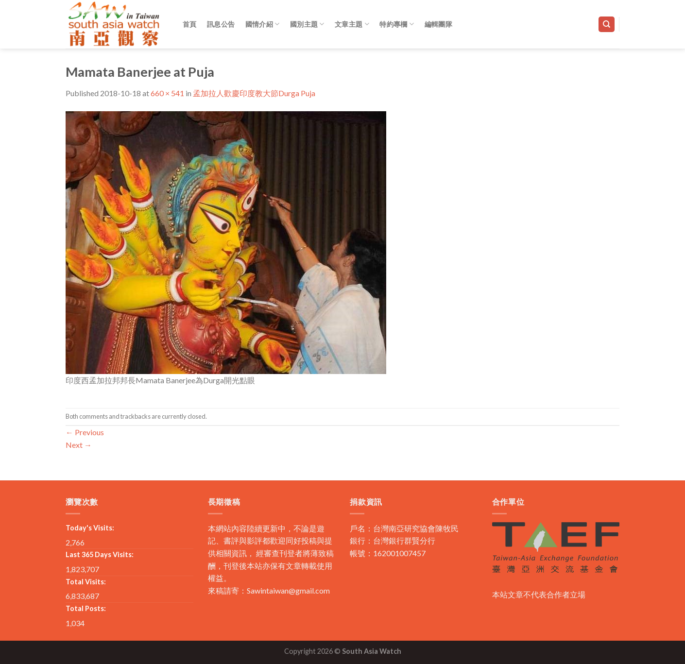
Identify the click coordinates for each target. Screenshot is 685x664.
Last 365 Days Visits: (100, 554)
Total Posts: (86, 608)
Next (79, 444)
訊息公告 (221, 24)
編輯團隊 (438, 24)
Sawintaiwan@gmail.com (288, 590)
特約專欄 (396, 24)
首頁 (190, 24)
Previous (85, 432)
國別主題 (307, 24)
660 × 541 (167, 93)
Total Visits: (86, 582)
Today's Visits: (90, 528)
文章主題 (352, 24)
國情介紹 (262, 24)
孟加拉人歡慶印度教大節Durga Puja (254, 93)
